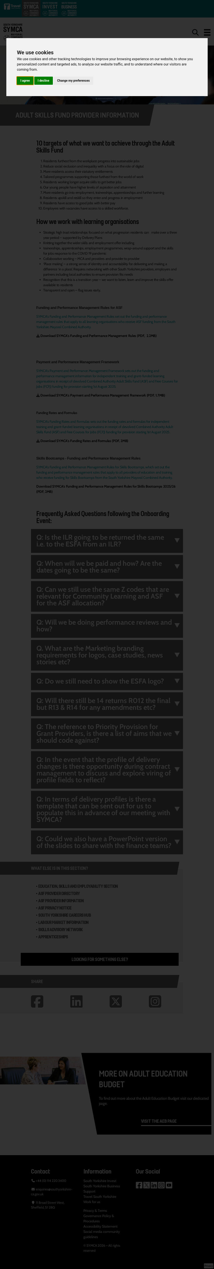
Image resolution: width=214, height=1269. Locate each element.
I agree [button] (25, 80)
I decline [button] (43, 80)
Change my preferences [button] (73, 80)
